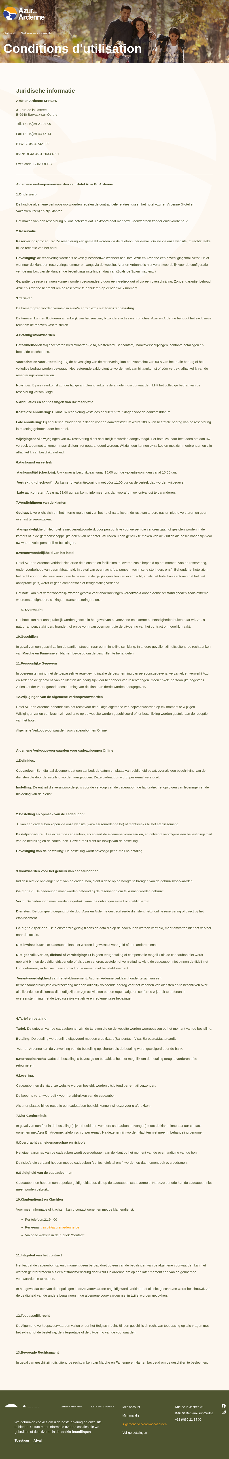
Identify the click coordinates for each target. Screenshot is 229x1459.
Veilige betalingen (135, 1432)
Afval (38, 1440)
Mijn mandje (131, 1415)
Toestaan (22, 1440)
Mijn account (131, 1407)
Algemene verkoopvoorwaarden (145, 1424)
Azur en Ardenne (102, 1407)
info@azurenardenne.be (61, 1227)
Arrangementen (72, 1407)
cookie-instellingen (75, 1432)
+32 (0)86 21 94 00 (188, 1419)
